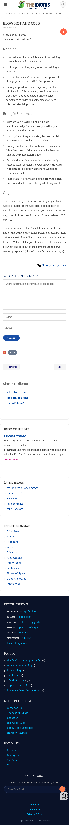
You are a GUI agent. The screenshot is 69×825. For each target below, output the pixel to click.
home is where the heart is (23, 690)
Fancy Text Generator (20, 728)
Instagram (13, 755)
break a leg (14, 670)
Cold (12, 352)
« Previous (11, 366)
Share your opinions (54, 265)
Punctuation (14, 563)
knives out (13, 498)
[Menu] (6, 4)
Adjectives (13, 531)
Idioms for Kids (16, 723)
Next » (60, 366)
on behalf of (14, 493)
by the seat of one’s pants (22, 488)
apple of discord (17, 685)
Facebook (13, 750)
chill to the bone (18, 392)
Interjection (13, 584)
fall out (26, 638)
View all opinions (17, 643)
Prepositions (14, 557)
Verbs (10, 547)
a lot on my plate (30, 622)
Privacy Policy (34, 814)
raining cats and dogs (20, 665)
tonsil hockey (15, 509)
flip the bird (29, 611)
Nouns (11, 536)
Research (12, 718)
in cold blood (15, 403)
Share (63, 796)
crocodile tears (26, 632)
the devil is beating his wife (23, 660)
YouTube (12, 760)
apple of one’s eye (27, 627)
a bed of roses (15, 680)
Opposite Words (16, 578)
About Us (34, 804)
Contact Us (34, 809)
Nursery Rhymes (17, 733)
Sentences (13, 568)
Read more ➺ (11, 459)
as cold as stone (17, 398)
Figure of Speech (17, 573)
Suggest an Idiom (17, 713)
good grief (25, 617)
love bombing (15, 503)
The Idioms (44, 820)
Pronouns (12, 542)
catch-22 (12, 675)
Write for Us (14, 708)
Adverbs (12, 552)
